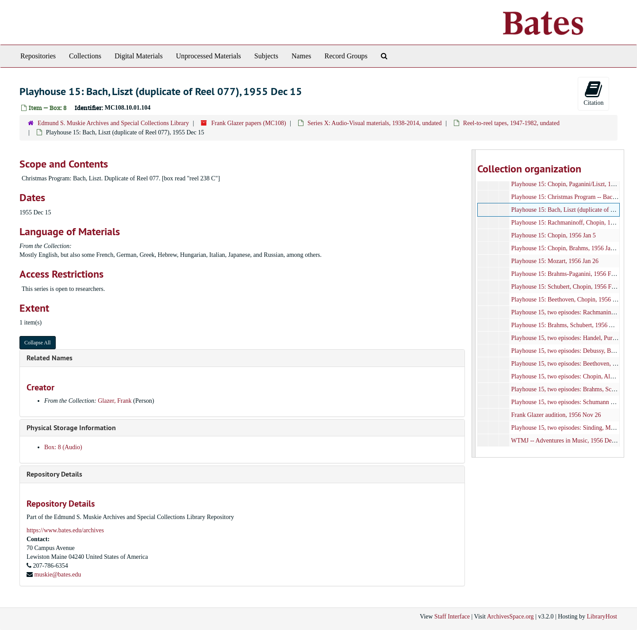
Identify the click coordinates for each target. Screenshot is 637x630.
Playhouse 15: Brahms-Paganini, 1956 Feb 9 (566, 274)
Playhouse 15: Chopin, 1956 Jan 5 (553, 235)
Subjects (266, 56)
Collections (85, 56)
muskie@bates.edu (58, 574)
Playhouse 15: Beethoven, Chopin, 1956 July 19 (570, 299)
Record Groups (345, 56)
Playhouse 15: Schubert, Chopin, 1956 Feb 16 (568, 286)
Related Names (50, 358)
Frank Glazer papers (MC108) (248, 123)
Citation (593, 93)
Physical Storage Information (71, 427)
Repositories (38, 56)
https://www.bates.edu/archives (65, 530)
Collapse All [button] (37, 343)
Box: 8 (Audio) (63, 447)
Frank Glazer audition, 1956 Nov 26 (556, 415)
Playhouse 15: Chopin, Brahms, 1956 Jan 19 (566, 248)
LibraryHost (602, 616)
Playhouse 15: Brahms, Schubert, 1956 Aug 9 (567, 325)
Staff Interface (452, 616)
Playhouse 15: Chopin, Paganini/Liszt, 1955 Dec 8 (573, 184)
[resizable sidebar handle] (474, 303)
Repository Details (54, 474)
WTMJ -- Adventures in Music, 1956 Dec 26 (566, 440)
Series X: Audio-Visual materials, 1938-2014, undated (374, 123)
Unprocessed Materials (208, 56)
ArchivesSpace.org (510, 616)
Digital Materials (139, 56)
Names (301, 56)
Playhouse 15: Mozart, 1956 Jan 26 (555, 261)
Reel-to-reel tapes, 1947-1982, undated (511, 123)
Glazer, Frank (114, 400)
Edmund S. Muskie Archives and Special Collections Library (113, 123)
